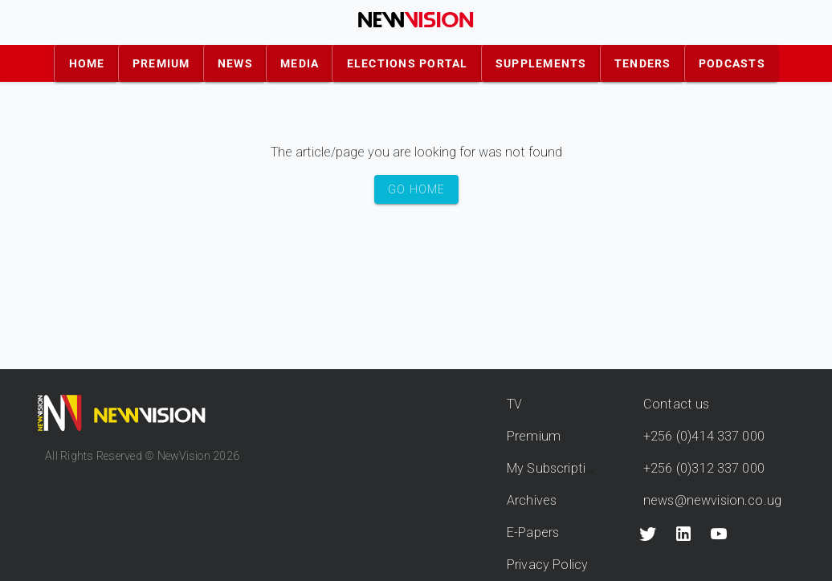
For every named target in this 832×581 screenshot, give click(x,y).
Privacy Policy (547, 564)
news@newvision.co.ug (712, 500)
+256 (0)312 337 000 (704, 468)
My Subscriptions (557, 468)
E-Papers (533, 532)
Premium (534, 436)
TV (514, 404)
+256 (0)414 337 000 (704, 436)
